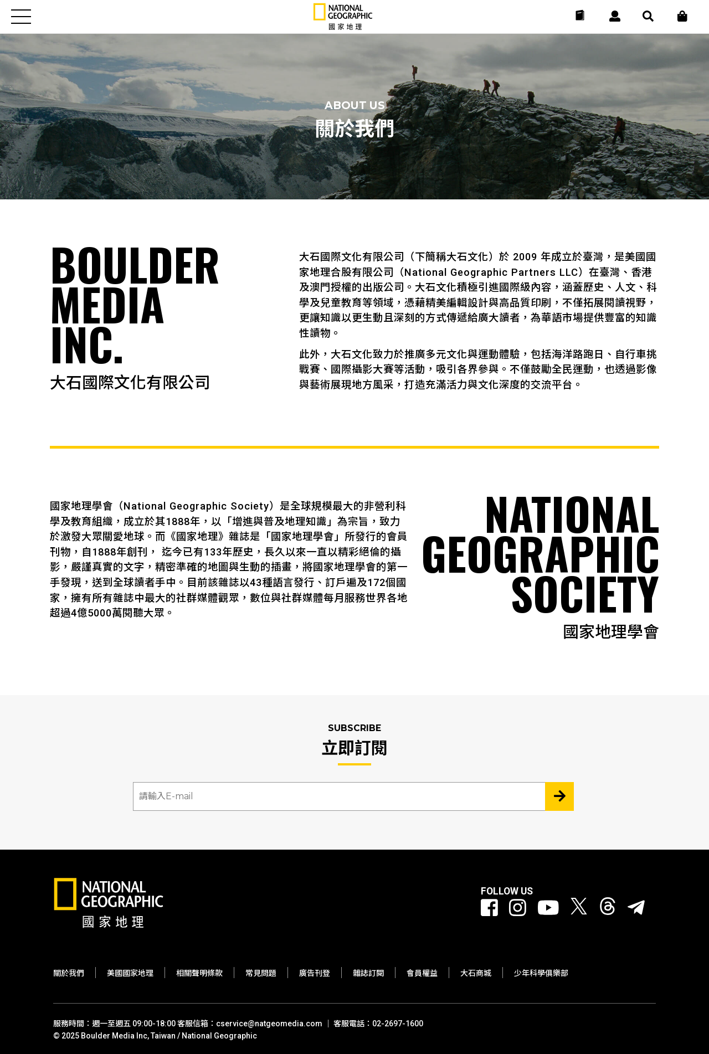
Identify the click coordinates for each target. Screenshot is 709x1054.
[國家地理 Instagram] (517, 908)
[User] (614, 16)
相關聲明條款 (199, 973)
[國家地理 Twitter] (579, 908)
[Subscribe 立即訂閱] (559, 796)
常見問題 (260, 973)
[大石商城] (682, 16)
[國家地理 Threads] (607, 908)
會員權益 (422, 973)
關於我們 (68, 973)
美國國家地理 (130, 973)
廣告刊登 (314, 973)
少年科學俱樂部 (541, 973)
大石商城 (475, 973)
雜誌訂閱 (368, 973)
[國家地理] (343, 27)
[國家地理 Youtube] (548, 908)
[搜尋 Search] (648, 16)
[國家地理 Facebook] (489, 908)
